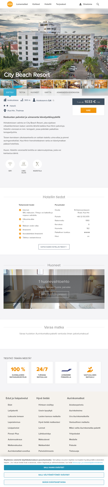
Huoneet (35, 92)
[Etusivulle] (10, 4)
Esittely (10, 92)
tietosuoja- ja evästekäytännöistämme (88, 462)
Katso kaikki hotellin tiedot (53, 247)
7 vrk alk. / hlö (88, 102)
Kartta (48, 92)
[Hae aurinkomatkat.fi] (98, 4)
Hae (88, 110)
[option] (54, 46)
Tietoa (22, 92)
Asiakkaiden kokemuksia (68, 92)
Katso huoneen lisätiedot (54, 294)
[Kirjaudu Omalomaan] (85, 4)
